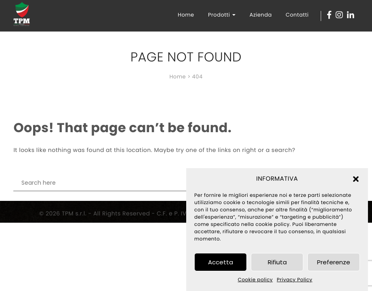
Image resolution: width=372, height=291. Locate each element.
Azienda (261, 15)
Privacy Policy (294, 279)
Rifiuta (277, 262)
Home (186, 15)
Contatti (297, 15)
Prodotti (221, 15)
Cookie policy (255, 279)
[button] (356, 179)
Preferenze (333, 262)
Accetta (220, 262)
